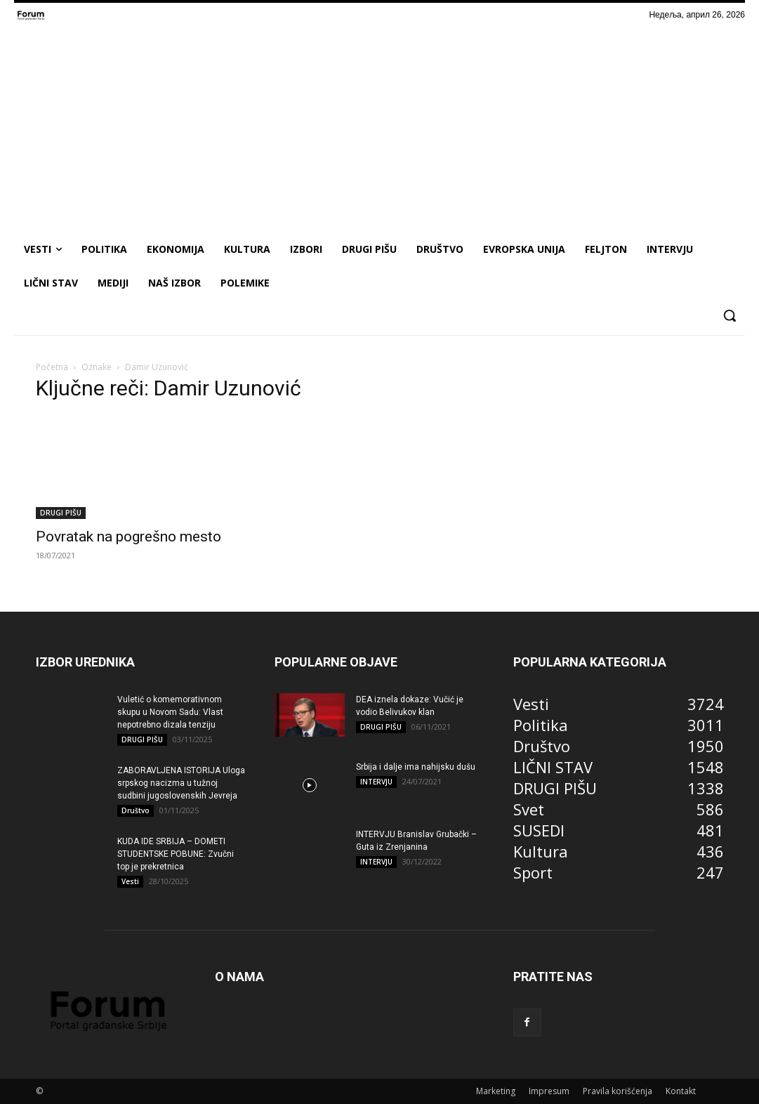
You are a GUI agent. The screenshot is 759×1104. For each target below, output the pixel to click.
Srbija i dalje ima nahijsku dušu (415, 767)
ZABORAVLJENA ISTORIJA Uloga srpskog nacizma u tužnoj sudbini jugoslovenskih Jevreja (181, 783)
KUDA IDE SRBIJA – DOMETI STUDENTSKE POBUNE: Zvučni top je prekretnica (175, 854)
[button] (729, 315)
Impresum (549, 1091)
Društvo (135, 810)
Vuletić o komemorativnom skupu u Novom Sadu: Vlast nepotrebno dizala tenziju (170, 712)
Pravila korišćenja (617, 1091)
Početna (52, 367)
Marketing (495, 1091)
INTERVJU (376, 782)
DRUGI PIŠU (60, 513)
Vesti (130, 881)
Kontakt (681, 1091)
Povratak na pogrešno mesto (128, 536)
